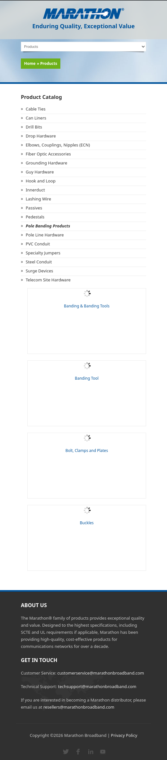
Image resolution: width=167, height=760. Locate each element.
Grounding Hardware (46, 163)
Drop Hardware (41, 136)
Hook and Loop (41, 181)
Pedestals (35, 217)
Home (30, 63)
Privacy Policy (124, 735)
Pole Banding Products (48, 226)
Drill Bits (34, 127)
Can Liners (36, 118)
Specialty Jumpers (43, 253)
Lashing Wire (38, 199)
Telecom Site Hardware (48, 280)
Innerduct (35, 190)
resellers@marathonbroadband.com (78, 707)
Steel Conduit (39, 262)
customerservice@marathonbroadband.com (100, 673)
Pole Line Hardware (45, 235)
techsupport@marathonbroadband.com (97, 686)
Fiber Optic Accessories (48, 154)
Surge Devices (39, 271)
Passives (34, 208)
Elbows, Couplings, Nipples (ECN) (58, 145)
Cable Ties (36, 109)
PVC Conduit (38, 244)
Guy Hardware (40, 172)
